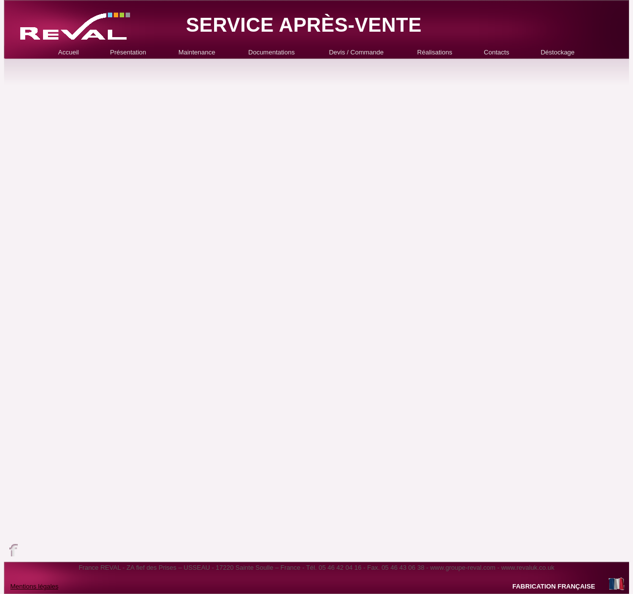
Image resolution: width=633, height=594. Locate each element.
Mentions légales (34, 586)
